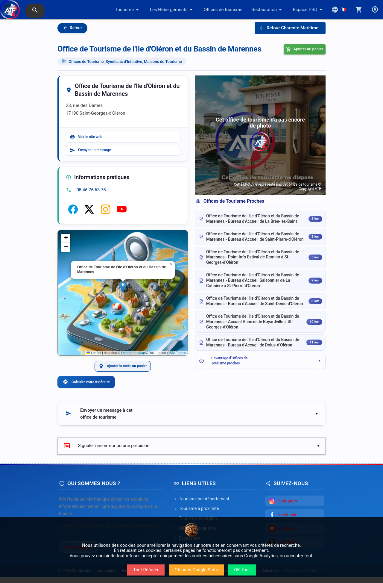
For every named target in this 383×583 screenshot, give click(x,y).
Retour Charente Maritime (288, 28)
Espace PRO (308, 9)
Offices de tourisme (223, 9)
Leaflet (93, 355)
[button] (123, 289)
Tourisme (128, 9)
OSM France (176, 355)
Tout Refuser (146, 570)
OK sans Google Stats (196, 570)
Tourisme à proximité (196, 515)
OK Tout (242, 570)
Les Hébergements (172, 9)
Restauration (267, 9)
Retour (72, 28)
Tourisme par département (201, 505)
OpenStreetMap (133, 355)
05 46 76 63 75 (91, 192)
